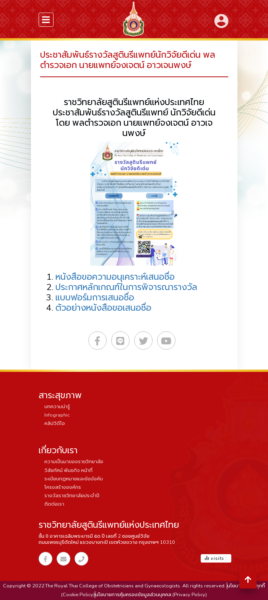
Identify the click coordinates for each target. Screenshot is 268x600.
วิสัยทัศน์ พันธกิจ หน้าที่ (68, 470)
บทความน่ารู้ (57, 406)
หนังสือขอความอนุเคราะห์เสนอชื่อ (115, 277)
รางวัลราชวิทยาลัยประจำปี (71, 495)
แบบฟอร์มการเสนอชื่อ (94, 297)
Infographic (57, 415)
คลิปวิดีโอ (54, 423)
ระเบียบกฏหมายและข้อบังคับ (73, 478)
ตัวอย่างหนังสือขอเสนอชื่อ (103, 308)
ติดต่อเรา (54, 504)
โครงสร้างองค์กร (62, 487)
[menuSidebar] (46, 20)
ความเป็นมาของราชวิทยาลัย (73, 461)
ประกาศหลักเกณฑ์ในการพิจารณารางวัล (126, 287)
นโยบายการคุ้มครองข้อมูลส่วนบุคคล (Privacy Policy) (151, 594)
